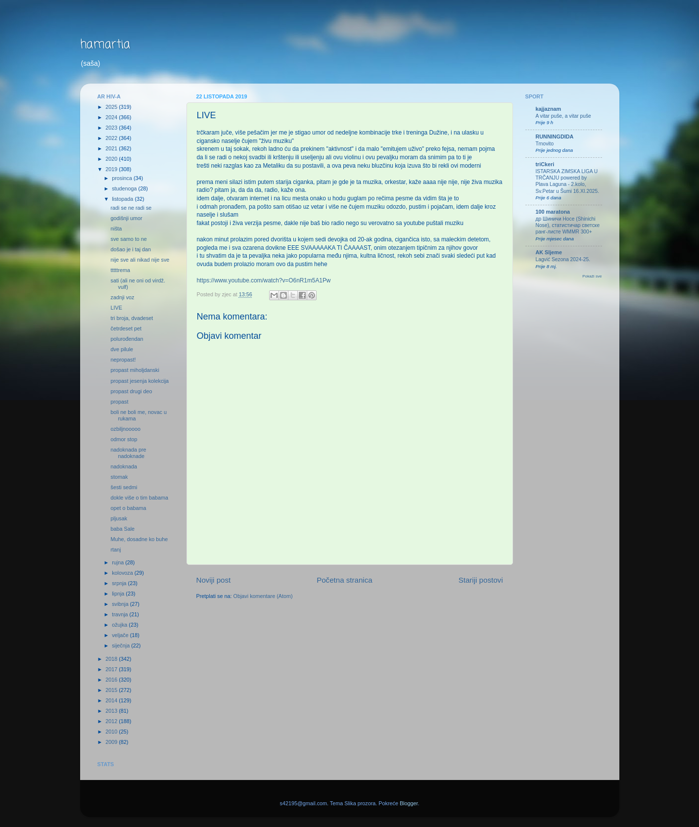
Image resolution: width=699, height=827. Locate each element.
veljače (121, 635)
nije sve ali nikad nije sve (139, 260)
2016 (112, 680)
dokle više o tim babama (139, 498)
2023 (112, 128)
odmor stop (123, 439)
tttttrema (120, 270)
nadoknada (123, 466)
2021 (112, 148)
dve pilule (121, 349)
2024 (112, 117)
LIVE (116, 308)
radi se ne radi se (130, 208)
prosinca (123, 178)
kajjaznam (548, 109)
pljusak (118, 518)
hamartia (105, 45)
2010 (112, 732)
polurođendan (126, 339)
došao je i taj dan (130, 249)
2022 (112, 138)
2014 (112, 700)
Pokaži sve (592, 276)
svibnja (121, 604)
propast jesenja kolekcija (139, 381)
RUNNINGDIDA (555, 136)
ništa (116, 228)
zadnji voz (122, 297)
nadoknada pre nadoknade (128, 453)
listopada (123, 199)
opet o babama (128, 508)
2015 (112, 690)
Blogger (409, 803)
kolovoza (123, 573)
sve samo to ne (128, 239)
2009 (112, 742)
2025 (112, 107)
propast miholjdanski (134, 370)
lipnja (119, 594)
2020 (112, 159)
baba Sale (122, 529)
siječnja (121, 645)
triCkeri (545, 164)
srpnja (120, 583)
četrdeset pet (125, 328)
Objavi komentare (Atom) (263, 596)
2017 (112, 669)
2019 (112, 169)
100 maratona (553, 212)
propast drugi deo (131, 391)
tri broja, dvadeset (131, 318)
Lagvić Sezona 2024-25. (563, 259)
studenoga (125, 188)
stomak (119, 477)
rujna (118, 562)
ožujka (120, 625)
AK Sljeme (549, 252)
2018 (112, 659)
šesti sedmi (123, 487)
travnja (120, 614)
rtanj (115, 549)
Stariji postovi (481, 580)
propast (119, 402)
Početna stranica (345, 580)
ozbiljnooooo (125, 429)
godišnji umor (126, 218)
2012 (112, 721)
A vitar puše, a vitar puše (563, 116)
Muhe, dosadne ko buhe (139, 539)
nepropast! (123, 360)
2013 (112, 711)
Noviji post (213, 580)
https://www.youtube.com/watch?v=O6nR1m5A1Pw (264, 280)
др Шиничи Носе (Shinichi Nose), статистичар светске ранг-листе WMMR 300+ (568, 225)
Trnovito (545, 143)
